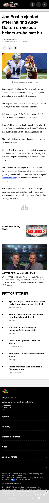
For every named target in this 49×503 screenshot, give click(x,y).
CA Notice (5, 480)
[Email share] (15, 48)
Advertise (14, 474)
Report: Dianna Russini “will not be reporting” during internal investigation (26, 316)
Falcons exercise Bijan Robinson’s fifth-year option (25, 368)
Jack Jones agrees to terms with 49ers (25, 342)
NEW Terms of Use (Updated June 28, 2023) (17, 478)
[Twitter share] (10, 48)
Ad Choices (6, 474)
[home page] (10, 4)
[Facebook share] (4, 48)
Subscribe (7, 407)
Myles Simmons (15, 373)
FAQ (41, 474)
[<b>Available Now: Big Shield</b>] (36, 231)
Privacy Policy (39, 478)
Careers (22, 474)
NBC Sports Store (8, 476)
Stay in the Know (9, 398)
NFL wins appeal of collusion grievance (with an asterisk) (23, 329)
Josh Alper (12, 360)
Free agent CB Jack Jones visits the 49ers (26, 355)
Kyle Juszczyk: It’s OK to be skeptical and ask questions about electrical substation (27, 303)
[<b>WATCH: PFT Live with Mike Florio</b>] (24, 257)
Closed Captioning (32, 474)
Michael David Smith (16, 308)
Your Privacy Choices (22, 480)
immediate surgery (9, 178)
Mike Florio (13, 321)
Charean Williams (10, 40)
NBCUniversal (16, 484)
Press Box (19, 476)
